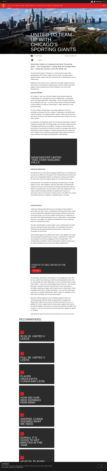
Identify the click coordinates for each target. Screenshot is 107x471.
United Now (71, 423)
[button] (3, 1)
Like (44, 423)
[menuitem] (9, 5)
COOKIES (5, 464)
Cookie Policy (20, 467)
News (56, 423)
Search (63, 423)
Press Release (35, 423)
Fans (50, 423)
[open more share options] (44, 60)
